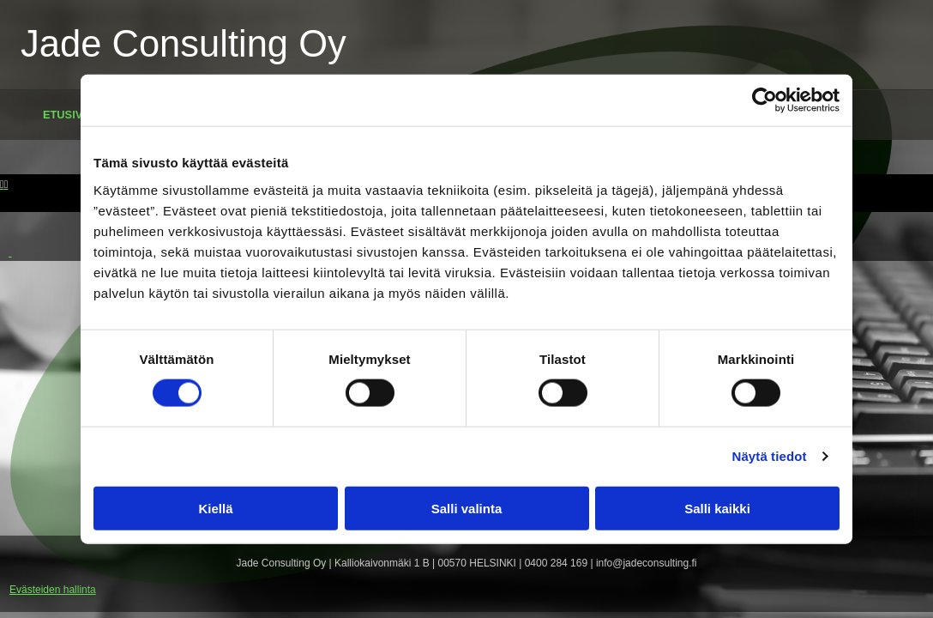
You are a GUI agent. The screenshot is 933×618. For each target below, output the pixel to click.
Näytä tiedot (769, 456)
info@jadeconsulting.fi (646, 563)
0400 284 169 (556, 563)
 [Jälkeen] (6, 184)
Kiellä (215, 507)
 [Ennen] (2, 184)
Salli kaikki (717, 507)
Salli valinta (467, 507)
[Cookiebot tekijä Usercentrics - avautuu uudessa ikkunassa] (764, 100)
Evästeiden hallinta (52, 590)
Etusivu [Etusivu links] (66, 114)
